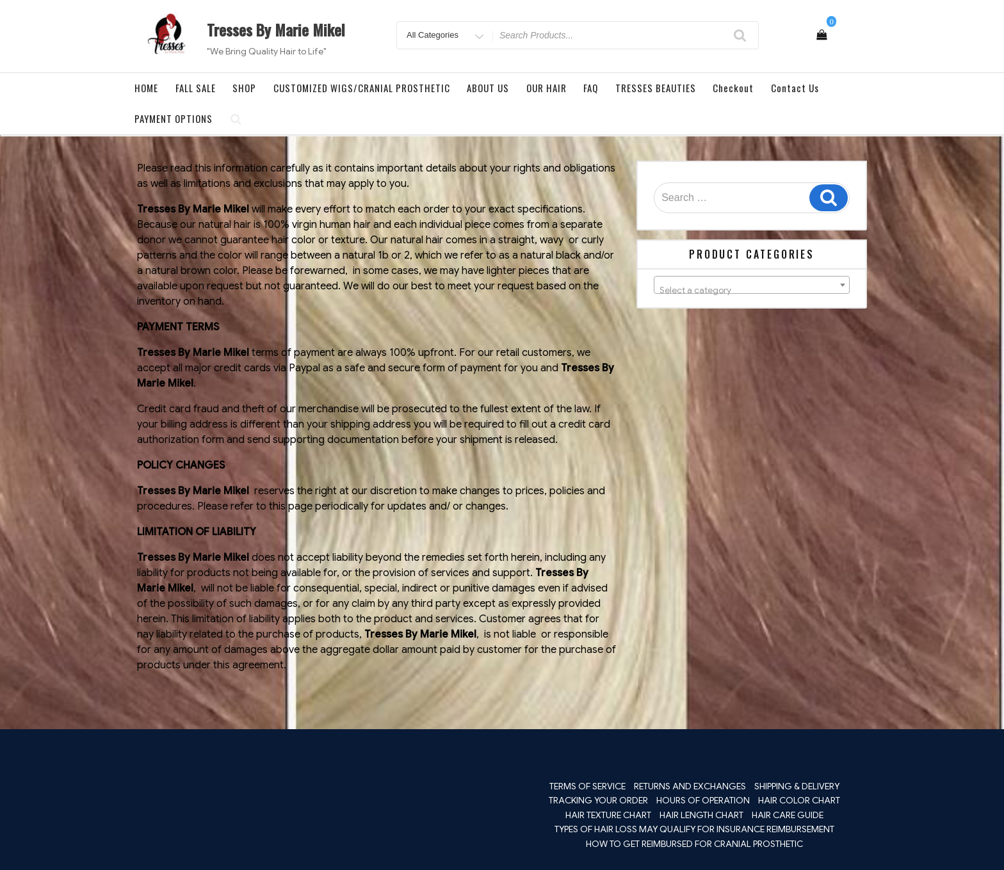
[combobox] (752, 285)
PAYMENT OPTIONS (173, 118)
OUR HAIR (546, 88)
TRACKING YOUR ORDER (598, 800)
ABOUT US (488, 88)
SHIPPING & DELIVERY (796, 786)
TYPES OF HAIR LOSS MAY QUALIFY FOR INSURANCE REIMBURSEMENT (694, 829)
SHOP (244, 88)
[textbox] (751, 290)
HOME (146, 88)
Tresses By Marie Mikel (276, 29)
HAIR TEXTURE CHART (608, 815)
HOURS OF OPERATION (703, 800)
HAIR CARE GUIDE (787, 815)
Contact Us (795, 88)
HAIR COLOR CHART (799, 800)
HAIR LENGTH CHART (701, 815)
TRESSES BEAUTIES (655, 88)
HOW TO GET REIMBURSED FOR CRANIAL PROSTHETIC (694, 844)
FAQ (590, 88)
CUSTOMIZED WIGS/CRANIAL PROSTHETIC (361, 88)
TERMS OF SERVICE (587, 786)
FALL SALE (195, 88)
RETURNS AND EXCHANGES (690, 786)
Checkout (733, 88)
